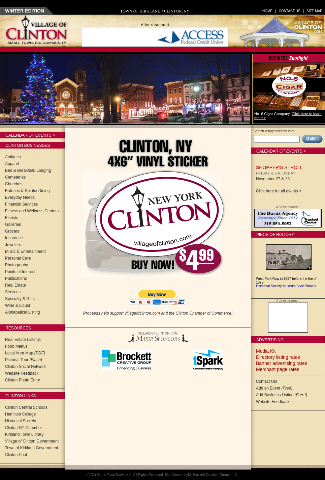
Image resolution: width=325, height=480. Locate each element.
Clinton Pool (16, 454)
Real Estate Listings (23, 339)
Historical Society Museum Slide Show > (286, 286)
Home (267, 11)
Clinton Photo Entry (22, 380)
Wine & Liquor (17, 305)
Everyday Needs (20, 197)
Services (13, 292)
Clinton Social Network (25, 366)
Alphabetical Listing (22, 312)
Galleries (13, 224)
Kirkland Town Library (24, 434)
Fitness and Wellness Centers (32, 211)
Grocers (12, 231)
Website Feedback (21, 373)
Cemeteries (15, 177)
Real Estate (15, 285)
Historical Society (20, 421)
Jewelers (13, 244)
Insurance (14, 238)
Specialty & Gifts (20, 298)
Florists (11, 217)
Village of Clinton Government (32, 441)
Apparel (12, 163)
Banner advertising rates (281, 363)
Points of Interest (20, 271)
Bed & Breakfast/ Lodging (28, 170)
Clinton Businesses (27, 145)
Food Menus (16, 346)
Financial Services (21, 204)
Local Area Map (25, 353)
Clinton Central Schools (26, 407)
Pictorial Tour (23, 359)
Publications (16, 278)
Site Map (314, 11)
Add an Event (274, 388)
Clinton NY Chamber (23, 427)
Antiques (13, 157)
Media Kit (265, 351)
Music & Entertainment (25, 251)
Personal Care (18, 258)
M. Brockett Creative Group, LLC (212, 475)
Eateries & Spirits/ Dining (27, 190)
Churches (13, 184)
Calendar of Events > (30, 135)
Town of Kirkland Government (31, 448)
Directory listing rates (278, 357)
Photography (16, 265)
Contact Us (289, 11)
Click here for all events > (278, 191)
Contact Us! (266, 381)
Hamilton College (20, 414)
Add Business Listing (281, 395)
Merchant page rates (277, 369)
